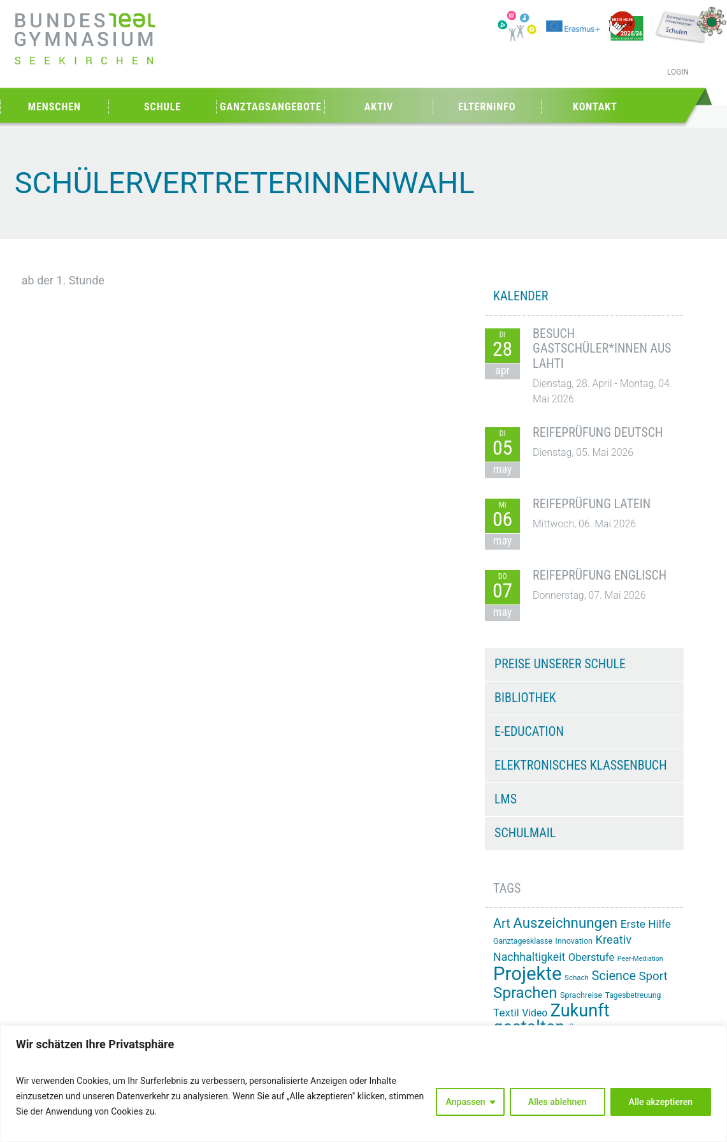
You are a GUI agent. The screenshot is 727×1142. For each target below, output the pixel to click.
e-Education (529, 731)
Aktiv (379, 107)
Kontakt (595, 107)
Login (678, 72)
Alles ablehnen (557, 1102)
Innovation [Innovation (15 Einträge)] (574, 941)
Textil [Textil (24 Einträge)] (506, 1012)
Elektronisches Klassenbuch (580, 765)
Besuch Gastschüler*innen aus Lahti (602, 349)
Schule (162, 107)
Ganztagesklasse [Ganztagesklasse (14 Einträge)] (522, 941)
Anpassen (466, 1102)
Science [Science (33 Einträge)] (613, 976)
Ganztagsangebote (271, 107)
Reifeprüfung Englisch (599, 575)
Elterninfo (486, 107)
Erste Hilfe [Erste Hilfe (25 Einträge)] (646, 924)
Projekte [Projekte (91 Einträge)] (527, 974)
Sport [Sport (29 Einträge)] (652, 976)
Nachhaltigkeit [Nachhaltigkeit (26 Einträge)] (529, 957)
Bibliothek (525, 697)
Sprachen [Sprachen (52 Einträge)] (525, 993)
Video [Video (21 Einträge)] (534, 1013)
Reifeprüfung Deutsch (598, 432)
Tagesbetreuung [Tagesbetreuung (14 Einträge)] (633, 995)
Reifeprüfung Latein (592, 503)
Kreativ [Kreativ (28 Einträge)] (614, 939)
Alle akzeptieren (661, 1102)
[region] (363, 1083)
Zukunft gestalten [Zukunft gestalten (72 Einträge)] (551, 1019)
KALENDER (520, 296)
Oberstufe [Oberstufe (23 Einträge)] (591, 957)
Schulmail (525, 832)
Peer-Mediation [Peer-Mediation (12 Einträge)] (640, 959)
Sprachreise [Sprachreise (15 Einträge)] (581, 995)
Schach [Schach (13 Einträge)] (577, 977)
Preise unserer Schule (560, 663)
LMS (505, 799)
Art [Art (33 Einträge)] (501, 923)
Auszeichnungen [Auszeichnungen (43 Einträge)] (565, 922)
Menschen (54, 107)
